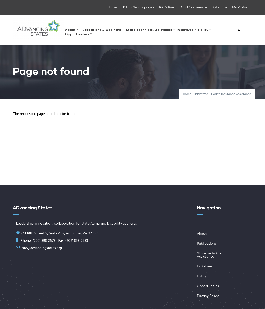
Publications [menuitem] (207, 243)
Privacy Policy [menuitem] (208, 296)
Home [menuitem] (112, 7)
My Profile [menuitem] (239, 7)
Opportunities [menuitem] (78, 34)
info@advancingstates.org (41, 248)
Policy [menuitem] (204, 30)
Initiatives (201, 94)
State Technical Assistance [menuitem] (150, 30)
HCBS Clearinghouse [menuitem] (137, 7)
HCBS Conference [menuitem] (193, 7)
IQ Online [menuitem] (166, 7)
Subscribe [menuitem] (219, 7)
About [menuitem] (71, 30)
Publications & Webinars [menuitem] (100, 29)
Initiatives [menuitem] (186, 30)
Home (187, 94)
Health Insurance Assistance (231, 94)
